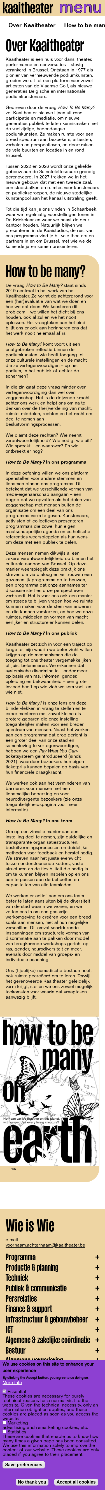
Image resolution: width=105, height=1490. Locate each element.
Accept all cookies (76, 1482)
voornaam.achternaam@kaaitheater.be (45, 1245)
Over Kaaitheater (32, 25)
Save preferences (23, 1464)
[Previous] (8, 1091)
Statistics (17, 1432)
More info (12, 1382)
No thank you (32, 1482)
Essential (17, 1391)
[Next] (91, 1091)
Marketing (18, 1423)
